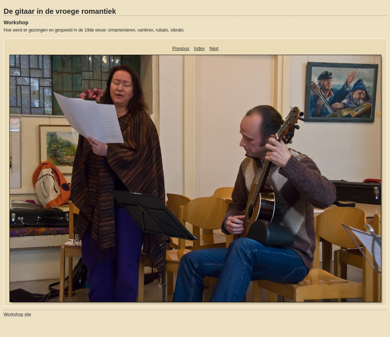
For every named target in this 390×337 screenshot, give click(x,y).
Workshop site (17, 314)
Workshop (16, 22)
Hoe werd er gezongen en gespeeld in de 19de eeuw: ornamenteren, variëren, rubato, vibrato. (94, 30)
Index (199, 48)
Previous (180, 48)
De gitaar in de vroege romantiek (60, 11)
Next (214, 48)
